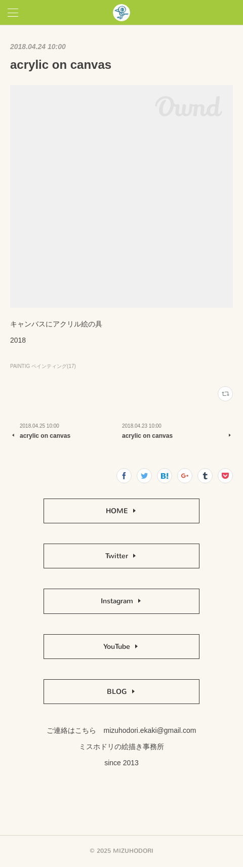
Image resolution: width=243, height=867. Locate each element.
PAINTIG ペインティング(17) (43, 366)
